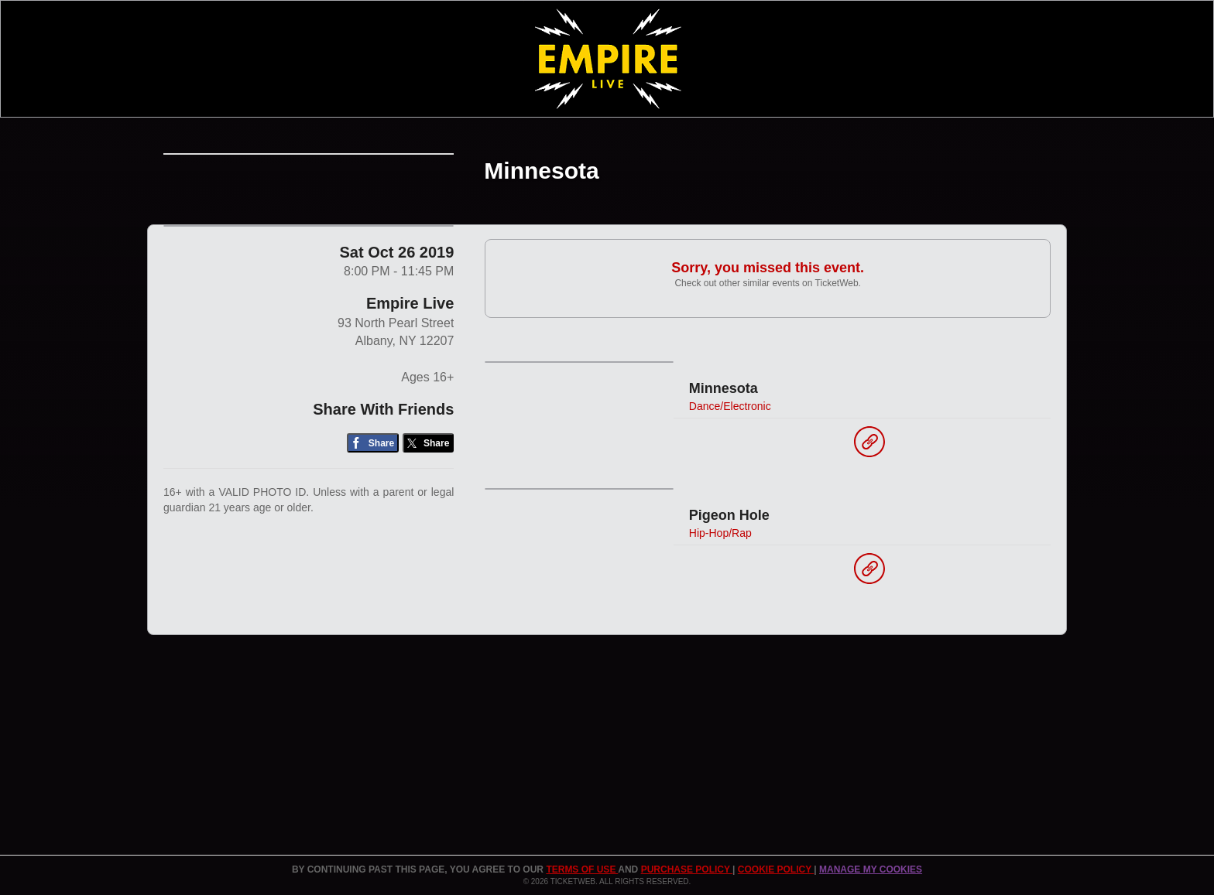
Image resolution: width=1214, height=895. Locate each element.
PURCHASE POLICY (686, 869)
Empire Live (410, 423)
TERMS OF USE (582, 869)
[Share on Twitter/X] (428, 563)
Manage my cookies (870, 869)
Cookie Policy (776, 869)
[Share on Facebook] (373, 563)
